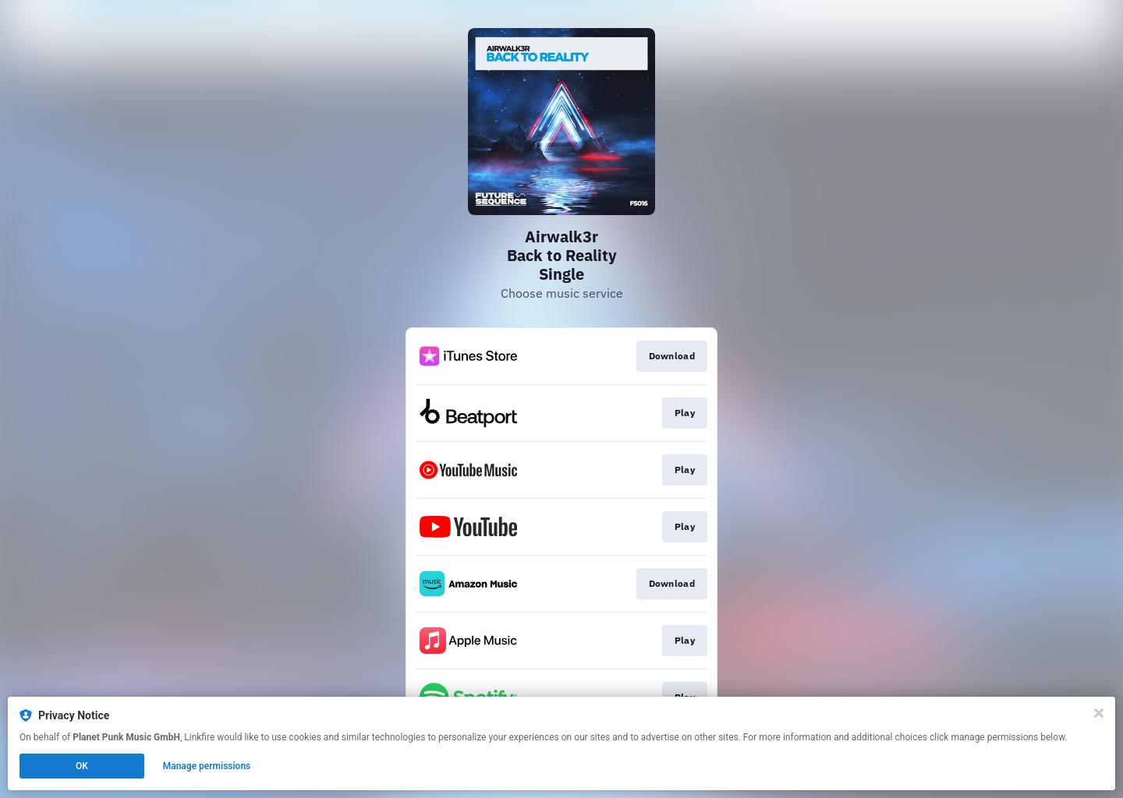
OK (82, 766)
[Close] (1098, 713)
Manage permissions (207, 766)
